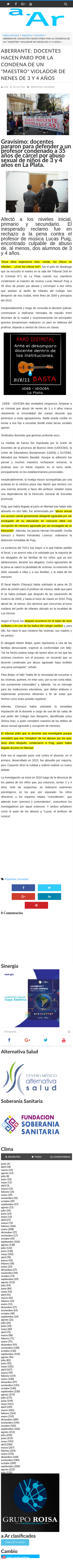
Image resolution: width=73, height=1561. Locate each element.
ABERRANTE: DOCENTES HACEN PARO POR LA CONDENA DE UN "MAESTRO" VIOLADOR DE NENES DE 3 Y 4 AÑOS (33, 64)
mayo (4, 1182)
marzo (4, 1169)
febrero (5, 1191)
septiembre (7, 1204)
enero (4, 1194)
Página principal (11, 35)
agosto (4, 1173)
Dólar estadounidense (18, 1557)
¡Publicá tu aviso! (15, 1542)
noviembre (7, 1198)
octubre (5, 1201)
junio (3, 1163)
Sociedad (39, 35)
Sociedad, (49, 87)
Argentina (27, 35)
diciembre (6, 1232)
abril (3, 1166)
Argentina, (36, 87)
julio (3, 1176)
